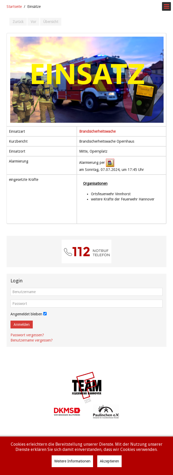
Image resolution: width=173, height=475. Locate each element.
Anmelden (22, 324)
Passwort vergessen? (27, 335)
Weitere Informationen (72, 461)
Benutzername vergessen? (31, 340)
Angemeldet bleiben (26, 314)
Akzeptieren (109, 461)
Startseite (14, 6)
